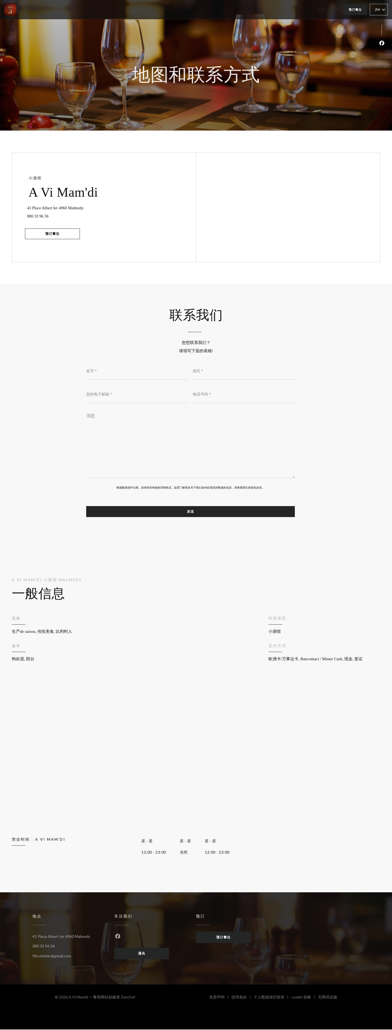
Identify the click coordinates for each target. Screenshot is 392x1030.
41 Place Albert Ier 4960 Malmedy (74, 207)
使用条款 (242, 998)
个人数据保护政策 (272, 998)
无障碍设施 (327, 998)
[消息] (190, 444)
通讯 (141, 954)
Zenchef (128, 997)
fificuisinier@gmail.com (51, 956)
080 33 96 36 (39, 216)
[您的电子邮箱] (137, 394)
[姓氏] (244, 371)
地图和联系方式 (329, 9)
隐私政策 (256, 487)
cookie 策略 (304, 998)
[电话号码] (244, 394)
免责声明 (220, 998)
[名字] (137, 371)
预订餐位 (355, 9)
